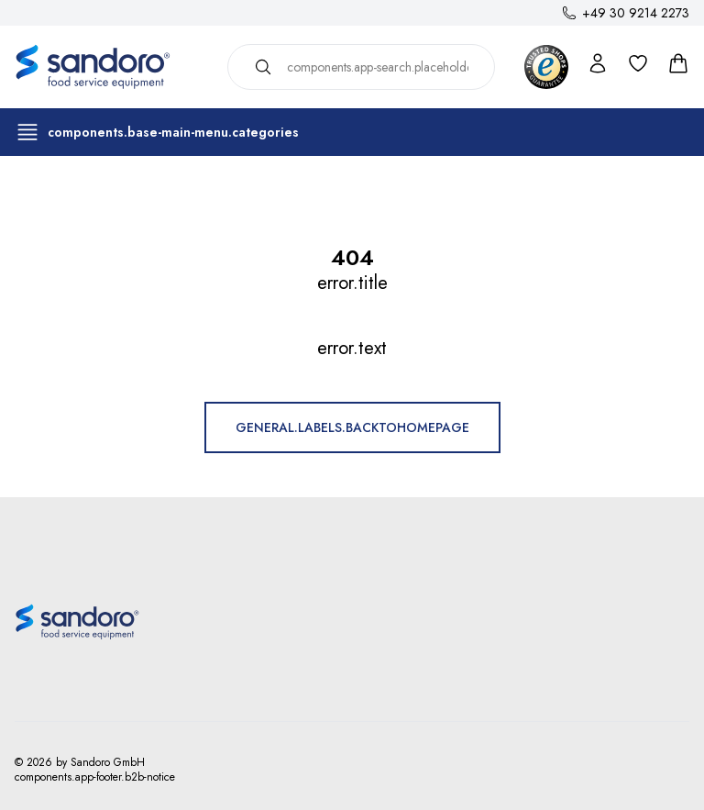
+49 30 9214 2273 (635, 13)
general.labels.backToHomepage (352, 427)
